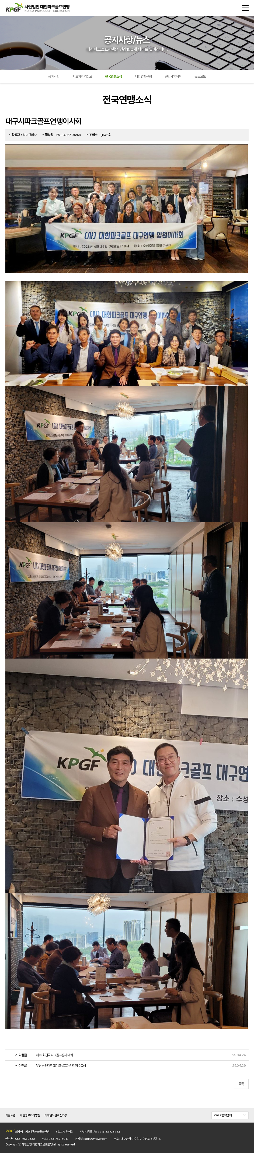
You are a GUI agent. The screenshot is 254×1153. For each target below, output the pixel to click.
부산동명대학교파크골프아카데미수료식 (61, 1066)
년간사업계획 (173, 76)
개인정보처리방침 (30, 1115)
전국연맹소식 (113, 76)
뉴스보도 (200, 76)
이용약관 (10, 1115)
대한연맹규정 (143, 76)
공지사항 (53, 76)
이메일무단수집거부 (55, 1115)
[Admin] (10, 1131)
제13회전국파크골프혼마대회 (54, 1055)
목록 (241, 1084)
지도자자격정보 (82, 76)
